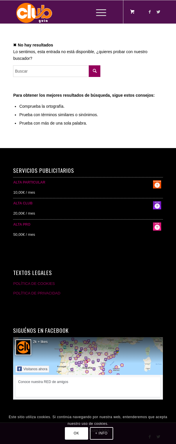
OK (76, 433)
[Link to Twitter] (158, 12)
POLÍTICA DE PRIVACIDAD (36, 293)
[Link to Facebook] (149, 12)
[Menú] (98, 12)
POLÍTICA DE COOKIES (34, 283)
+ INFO (101, 433)
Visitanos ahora (32, 368)
